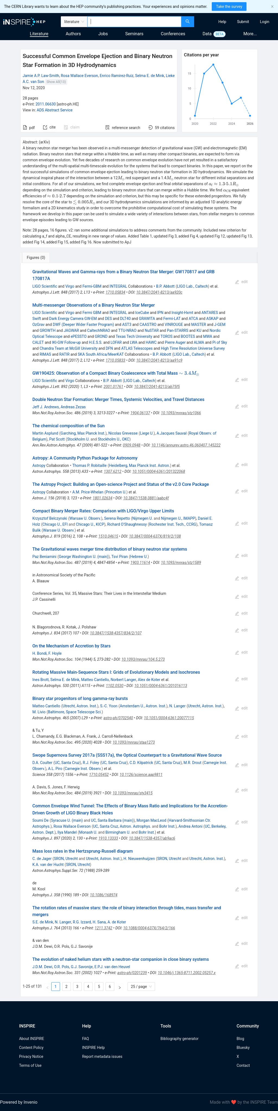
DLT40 (125, 318)
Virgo (69, 286)
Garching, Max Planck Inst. (83, 433)
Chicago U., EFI (55, 524)
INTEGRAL (118, 286)
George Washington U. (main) (84, 556)
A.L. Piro (55, 768)
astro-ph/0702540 (118, 718)
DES (108, 318)
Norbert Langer (123, 679)
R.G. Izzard (82, 922)
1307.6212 (112, 471)
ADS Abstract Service (54, 110)
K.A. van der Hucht (48, 864)
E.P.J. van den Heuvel (112, 967)
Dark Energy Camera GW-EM (73, 318)
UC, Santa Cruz (67, 762)
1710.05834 (115, 292)
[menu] (237, 21)
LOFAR (116, 342)
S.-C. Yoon (109, 706)
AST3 (126, 324)
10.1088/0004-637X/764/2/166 (149, 928)
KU (199, 330)
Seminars (134, 33)
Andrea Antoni (190, 826)
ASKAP (212, 318)
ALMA (199, 342)
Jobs (103, 33)
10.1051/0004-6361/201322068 (158, 471)
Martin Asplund (45, 433)
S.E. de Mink (42, 922)
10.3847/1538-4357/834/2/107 (115, 633)
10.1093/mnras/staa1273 (134, 742)
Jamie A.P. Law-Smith (41, 75)
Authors (73, 33)
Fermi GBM (92, 312)
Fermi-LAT (171, 318)
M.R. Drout (192, 762)
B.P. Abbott (165, 286)
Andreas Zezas (73, 407)
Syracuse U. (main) (67, 820)
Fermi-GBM (92, 286)
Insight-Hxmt (182, 312)
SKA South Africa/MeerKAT (101, 354)
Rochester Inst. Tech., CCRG (172, 524)
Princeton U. (116, 492)
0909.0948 (132, 445)
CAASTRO (148, 324)
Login (264, 22)
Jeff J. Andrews (45, 407)
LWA (133, 342)
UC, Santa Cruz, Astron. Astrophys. (122, 826)
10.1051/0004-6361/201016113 (160, 685)
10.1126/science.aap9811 (141, 774)
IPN (160, 312)
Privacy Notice (31, 1056)
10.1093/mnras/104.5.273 (143, 659)
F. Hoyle (55, 653)
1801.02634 (102, 498)
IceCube (142, 312)
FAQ (85, 1038)
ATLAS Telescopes (137, 348)
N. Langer (177, 706)
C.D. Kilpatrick (141, 762)
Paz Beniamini (44, 556)
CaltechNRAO (98, 330)
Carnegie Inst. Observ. (83, 768)
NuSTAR (152, 330)
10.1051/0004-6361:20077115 (169, 718)
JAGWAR (71, 330)
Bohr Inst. (167, 826)
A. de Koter (117, 922)
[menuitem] (222, 21)
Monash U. (88, 832)
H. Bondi (39, 653)
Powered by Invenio (18, 1102)
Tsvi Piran (119, 556)
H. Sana (99, 922)
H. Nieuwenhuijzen (139, 858)
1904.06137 (140, 413)
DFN (109, 348)
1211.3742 (103, 928)
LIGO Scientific (44, 286)
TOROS (166, 336)
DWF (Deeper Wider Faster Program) (83, 324)
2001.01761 (113, 386)
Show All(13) (56, 82)
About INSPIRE (31, 1038)
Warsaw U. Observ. (85, 518)
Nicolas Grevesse (123, 433)
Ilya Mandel (67, 832)
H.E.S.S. (95, 342)
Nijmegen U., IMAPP (178, 518)
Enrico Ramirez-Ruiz (116, 75)
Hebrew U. (139, 556)
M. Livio (39, 712)
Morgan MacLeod (151, 820)
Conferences (173, 33)
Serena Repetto (117, 518)
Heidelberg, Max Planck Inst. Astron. (139, 465)
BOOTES (188, 336)
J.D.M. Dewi (42, 967)
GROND (101, 336)
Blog (240, 1038)
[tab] (39, 258)
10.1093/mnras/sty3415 (133, 793)
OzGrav (38, 324)
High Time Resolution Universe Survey (193, 348)
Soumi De (40, 820)
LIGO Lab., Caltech (192, 286)
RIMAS (45, 354)
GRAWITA (147, 318)
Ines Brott (40, 679)
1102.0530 (115, 685)
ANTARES (209, 312)
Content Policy (31, 1047)
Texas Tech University (134, 336)
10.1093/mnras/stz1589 (181, 562)
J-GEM (219, 324)
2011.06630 (46, 104)
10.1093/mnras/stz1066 (181, 413)
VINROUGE (174, 324)
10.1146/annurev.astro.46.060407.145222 (185, 445)
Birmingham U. (117, 832)
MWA (207, 336)
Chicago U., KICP (90, 524)
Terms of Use (30, 1065)
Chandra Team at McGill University (68, 348)
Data (207, 33)
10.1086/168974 (103, 895)
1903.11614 (140, 562)
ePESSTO (79, 336)
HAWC (151, 342)
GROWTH (48, 330)
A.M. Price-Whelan (87, 492)
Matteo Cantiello (95, 679)
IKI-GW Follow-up (66, 342)
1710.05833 (115, 360)
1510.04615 (108, 536)
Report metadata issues (102, 1056)
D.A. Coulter (42, 762)
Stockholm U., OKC (113, 439)
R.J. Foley (91, 762)
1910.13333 (108, 838)
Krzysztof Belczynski (49, 518)
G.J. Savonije (82, 967)
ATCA (193, 318)
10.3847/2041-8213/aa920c (159, 292)
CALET (38, 342)
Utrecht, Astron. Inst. (80, 706)
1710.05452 (99, 774)
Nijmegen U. (142, 518)
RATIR (64, 354)
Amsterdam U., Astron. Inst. (143, 706)
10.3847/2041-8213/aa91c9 (159, 360)
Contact (243, 1065)
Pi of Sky (219, 342)
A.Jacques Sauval (172, 433)
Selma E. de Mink (149, 75)
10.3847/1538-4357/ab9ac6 (152, 838)
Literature (39, 33)
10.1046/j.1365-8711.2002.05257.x (187, 973)
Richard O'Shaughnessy (127, 524)
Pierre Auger (175, 342)
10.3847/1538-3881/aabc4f (146, 498)
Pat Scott (57, 439)
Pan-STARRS (177, 330)
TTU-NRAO (127, 330)
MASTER (198, 324)
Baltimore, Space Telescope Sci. (75, 712)
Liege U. (147, 433)
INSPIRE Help (93, 1047)
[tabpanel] (139, 630)
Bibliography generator (179, 1038)
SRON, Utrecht (66, 858)
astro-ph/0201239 (132, 973)
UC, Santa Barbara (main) (112, 820)
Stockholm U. (78, 439)
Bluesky (242, 1047)
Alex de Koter (149, 679)
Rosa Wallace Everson (79, 75)
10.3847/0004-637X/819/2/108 (155, 536)
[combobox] (134, 21)
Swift (36, 318)
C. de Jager (41, 858)
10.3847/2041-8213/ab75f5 (157, 386)
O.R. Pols (61, 967)
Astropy (38, 465)
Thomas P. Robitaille (89, 465)
